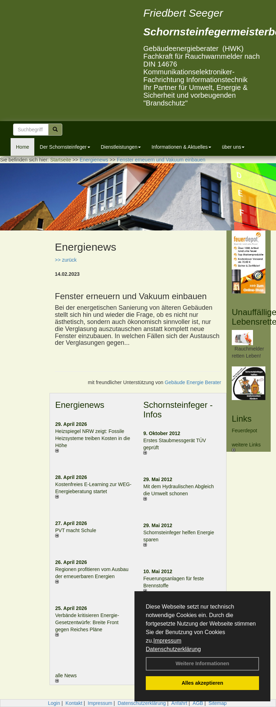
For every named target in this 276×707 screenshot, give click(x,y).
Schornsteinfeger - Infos (178, 409)
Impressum (167, 641)
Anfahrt (179, 703)
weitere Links (246, 447)
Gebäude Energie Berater (193, 382)
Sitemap (217, 703)
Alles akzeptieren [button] (202, 683)
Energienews (79, 405)
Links (242, 418)
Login (54, 703)
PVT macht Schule (75, 530)
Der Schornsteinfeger (65, 147)
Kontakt (73, 703)
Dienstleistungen (121, 147)
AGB (197, 703)
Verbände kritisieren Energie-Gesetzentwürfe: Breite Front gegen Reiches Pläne (87, 622)
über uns (233, 147)
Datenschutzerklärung (173, 649)
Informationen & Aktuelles (181, 147)
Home (22, 147)
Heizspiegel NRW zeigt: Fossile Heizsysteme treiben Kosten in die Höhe (92, 438)
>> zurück (65, 260)
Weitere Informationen (202, 663)
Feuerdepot (244, 430)
